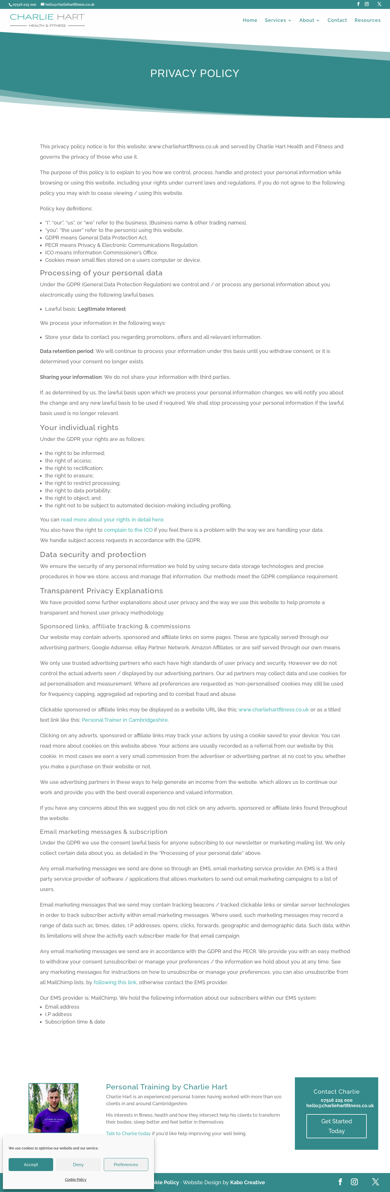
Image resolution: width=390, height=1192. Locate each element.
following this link (115, 982)
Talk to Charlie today (128, 1133)
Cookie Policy (76, 1180)
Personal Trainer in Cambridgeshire (125, 720)
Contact (337, 20)
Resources (368, 20)
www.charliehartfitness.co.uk (274, 710)
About (306, 20)
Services (275, 20)
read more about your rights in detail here (112, 520)
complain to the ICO (128, 530)
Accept (31, 1164)
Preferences (126, 1164)
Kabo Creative (247, 1182)
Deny (78, 1164)
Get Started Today (336, 1126)
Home (250, 20)
